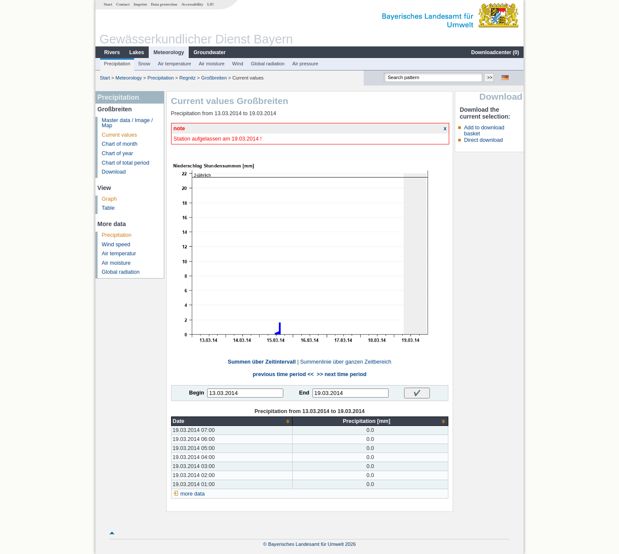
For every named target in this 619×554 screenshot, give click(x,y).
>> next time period (341, 374)
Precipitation (117, 63)
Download (114, 172)
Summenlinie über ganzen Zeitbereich (345, 362)
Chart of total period (126, 163)
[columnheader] (231, 421)
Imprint (140, 4)
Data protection (164, 4)
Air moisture (211, 63)
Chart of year (117, 153)
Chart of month (120, 144)
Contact (122, 4)
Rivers (112, 52)
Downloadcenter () (495, 52)
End (304, 393)
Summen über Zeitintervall (262, 362)
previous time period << (283, 374)
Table (108, 208)
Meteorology (168, 52)
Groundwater (209, 52)
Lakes (136, 52)
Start (108, 4)
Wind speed (116, 245)
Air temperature (174, 63)
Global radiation (268, 63)
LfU (210, 4)
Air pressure (305, 63)
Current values (119, 135)
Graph (109, 199)
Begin (196, 393)
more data (193, 494)
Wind (237, 63)
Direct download (483, 140)
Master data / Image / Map (127, 123)
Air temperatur (119, 254)
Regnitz (187, 77)
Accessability (192, 4)
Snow (144, 63)
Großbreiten (214, 77)
